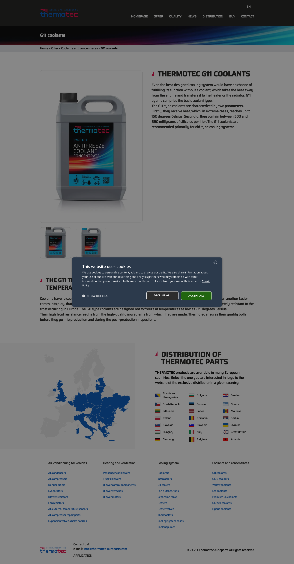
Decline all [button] (162, 295)
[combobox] (215, 262)
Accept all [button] (196, 295)
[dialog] (147, 282)
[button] (94, 296)
